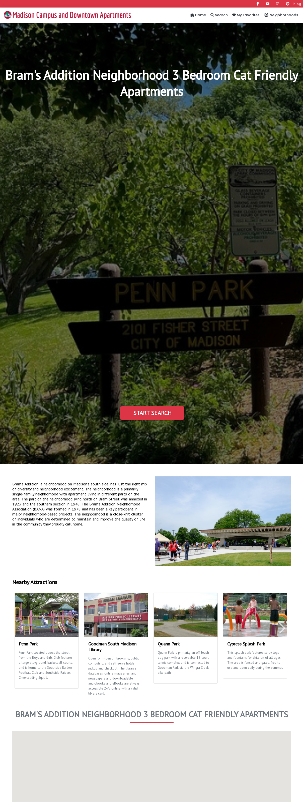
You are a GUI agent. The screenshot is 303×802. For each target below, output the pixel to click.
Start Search (152, 413)
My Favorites (246, 15)
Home (198, 15)
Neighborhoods (281, 15)
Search (219, 15)
